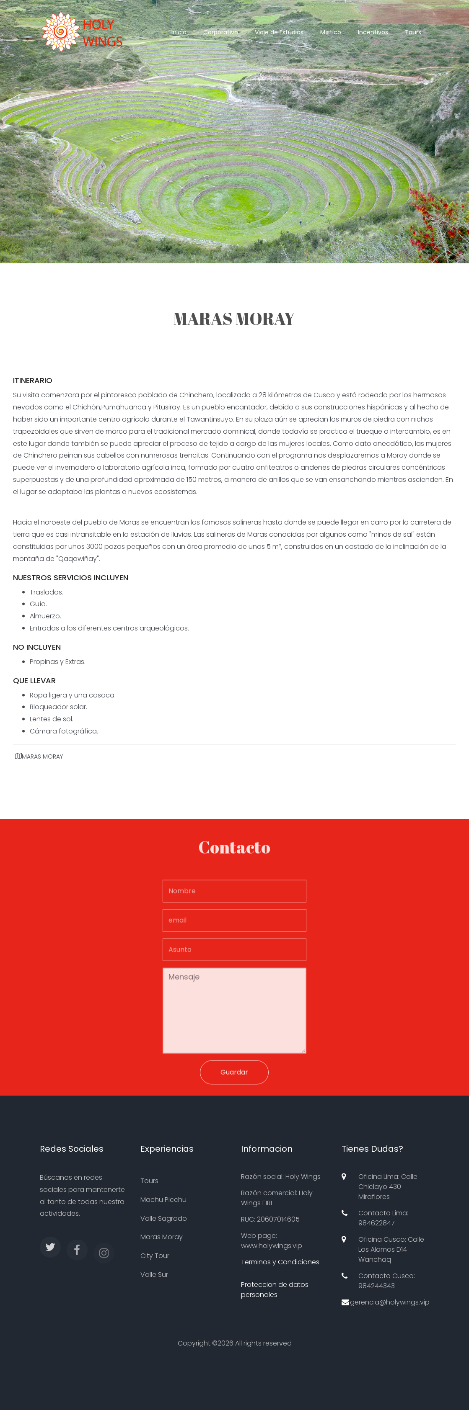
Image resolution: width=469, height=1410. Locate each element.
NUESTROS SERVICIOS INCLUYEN (70, 580)
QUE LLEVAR (34, 683)
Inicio (179, 32)
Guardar (234, 1075)
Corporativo (220, 32)
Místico (330, 32)
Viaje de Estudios (279, 32)
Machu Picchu (163, 1199)
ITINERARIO (32, 383)
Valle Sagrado (163, 1218)
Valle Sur (154, 1274)
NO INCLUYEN (37, 649)
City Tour (154, 1256)
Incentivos (373, 32)
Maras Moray (161, 1237)
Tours (413, 32)
